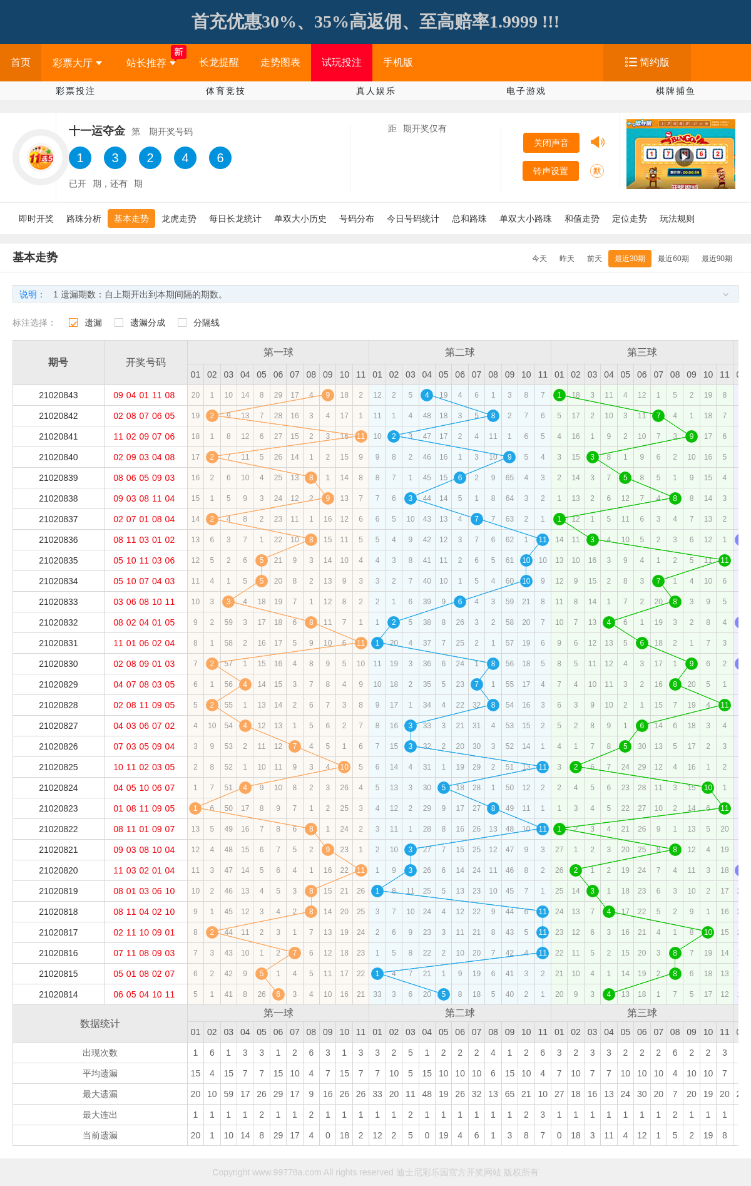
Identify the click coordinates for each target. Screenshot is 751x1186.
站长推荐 (151, 63)
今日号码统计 (413, 219)
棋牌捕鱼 (676, 91)
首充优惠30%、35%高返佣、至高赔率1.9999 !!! (375, 21)
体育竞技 (226, 91)
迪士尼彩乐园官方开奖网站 (448, 1172)
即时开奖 (36, 219)
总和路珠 (469, 219)
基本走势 (131, 219)
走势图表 (280, 62)
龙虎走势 (179, 219)
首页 (21, 62)
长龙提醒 (219, 62)
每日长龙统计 (235, 219)
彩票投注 (76, 91)
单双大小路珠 (525, 219)
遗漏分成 (147, 322)
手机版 (398, 62)
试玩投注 (342, 62)
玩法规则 (677, 219)
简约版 (655, 62)
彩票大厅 (77, 63)
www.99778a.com (287, 1172)
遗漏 (93, 322)
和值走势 (582, 219)
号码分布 (356, 219)
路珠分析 (83, 219)
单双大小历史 (300, 219)
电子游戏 (526, 91)
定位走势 (629, 219)
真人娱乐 (376, 91)
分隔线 (206, 322)
